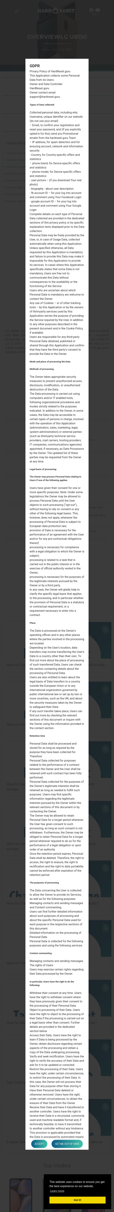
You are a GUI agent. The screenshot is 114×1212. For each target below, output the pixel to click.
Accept (39, 1143)
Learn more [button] (57, 1190)
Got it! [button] (77, 1200)
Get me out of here (67, 1143)
